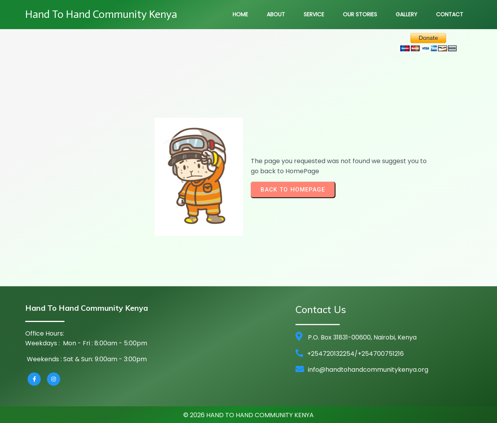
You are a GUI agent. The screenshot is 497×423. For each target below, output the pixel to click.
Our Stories (360, 14)
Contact (449, 14)
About (276, 14)
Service (314, 14)
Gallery (406, 14)
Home (240, 14)
